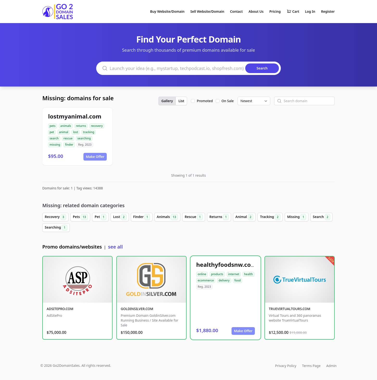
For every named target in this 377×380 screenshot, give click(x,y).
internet (233, 274)
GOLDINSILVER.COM (137, 308)
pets (53, 126)
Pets (80, 217)
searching (84, 138)
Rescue (194, 217)
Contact (236, 11)
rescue (68, 138)
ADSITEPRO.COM (60, 308)
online (202, 274)
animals (65, 126)
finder (69, 145)
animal (63, 132)
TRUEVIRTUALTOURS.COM (289, 308)
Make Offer (95, 156)
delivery (224, 280)
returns (81, 126)
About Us (256, 11)
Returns (219, 217)
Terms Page (311, 365)
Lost (119, 217)
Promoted (205, 101)
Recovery (55, 217)
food (237, 280)
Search (321, 217)
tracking (88, 132)
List (181, 101)
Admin (331, 365)
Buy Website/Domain (167, 11)
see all (115, 246)
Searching (56, 227)
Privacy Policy (285, 365)
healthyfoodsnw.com (226, 264)
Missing (296, 217)
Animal (244, 217)
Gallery (167, 101)
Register (328, 11)
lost (75, 132)
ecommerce (206, 280)
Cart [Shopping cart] (293, 11)
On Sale (227, 101)
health (248, 274)
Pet (100, 217)
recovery (97, 126)
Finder (141, 217)
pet (52, 132)
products (217, 274)
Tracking (270, 217)
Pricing (275, 11)
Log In (310, 11)
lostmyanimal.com (74, 116)
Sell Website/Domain (207, 11)
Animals (167, 217)
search (54, 138)
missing (55, 145)
